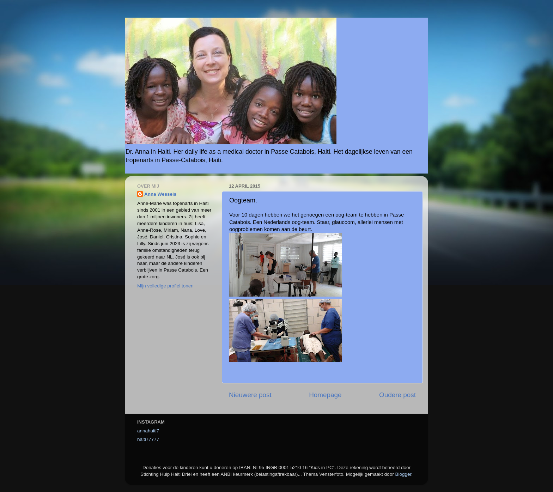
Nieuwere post (250, 395)
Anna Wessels (160, 194)
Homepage (325, 395)
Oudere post (397, 395)
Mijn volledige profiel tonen (165, 285)
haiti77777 (148, 439)
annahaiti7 (148, 430)
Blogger (403, 474)
